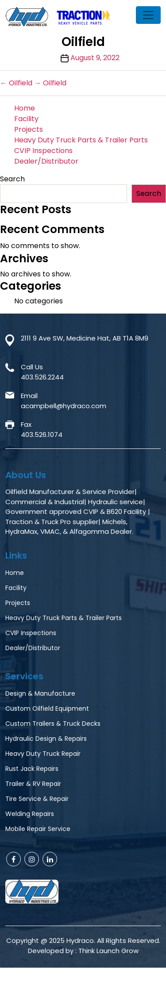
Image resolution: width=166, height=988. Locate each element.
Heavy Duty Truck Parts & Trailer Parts (81, 140)
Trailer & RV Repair (33, 783)
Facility (26, 119)
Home (24, 108)
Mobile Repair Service (37, 828)
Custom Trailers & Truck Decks (52, 723)
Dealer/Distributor (46, 161)
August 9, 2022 (95, 58)
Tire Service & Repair (37, 798)
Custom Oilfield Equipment (47, 708)
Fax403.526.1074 (41, 429)
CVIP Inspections (43, 151)
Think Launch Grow (108, 950)
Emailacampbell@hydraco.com (63, 400)
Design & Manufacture (40, 693)
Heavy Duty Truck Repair (43, 753)
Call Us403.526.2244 (42, 372)
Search (12, 179)
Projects (28, 129)
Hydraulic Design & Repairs (46, 738)
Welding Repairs (29, 813)
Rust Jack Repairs (31, 768)
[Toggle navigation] (148, 15)
